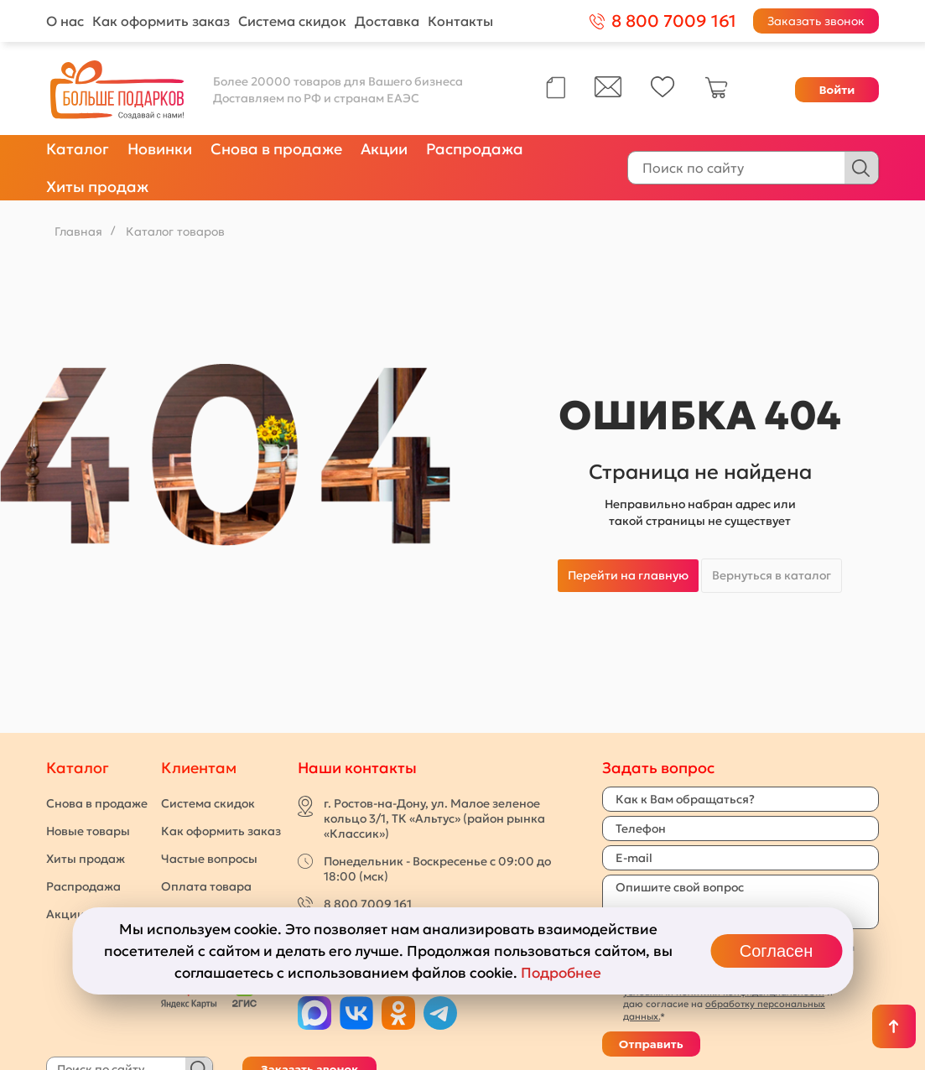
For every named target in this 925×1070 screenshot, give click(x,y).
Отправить (651, 1044)
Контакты (460, 21)
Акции (384, 148)
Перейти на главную (628, 575)
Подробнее (561, 973)
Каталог (77, 148)
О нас (65, 21)
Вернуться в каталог (771, 575)
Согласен (776, 951)
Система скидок (292, 21)
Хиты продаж (97, 186)
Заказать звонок (816, 21)
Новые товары (88, 831)
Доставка (387, 21)
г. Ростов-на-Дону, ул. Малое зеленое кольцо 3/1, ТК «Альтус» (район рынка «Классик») (434, 818)
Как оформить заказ (161, 21)
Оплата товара (206, 886)
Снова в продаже (276, 148)
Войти (836, 89)
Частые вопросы (209, 858)
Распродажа (474, 148)
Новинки (159, 148)
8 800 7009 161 (368, 904)
